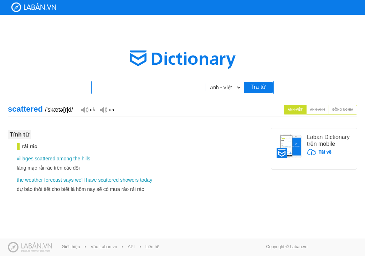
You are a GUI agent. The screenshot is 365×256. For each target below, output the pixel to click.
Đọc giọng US (107, 109)
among (64, 158)
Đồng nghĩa (343, 109)
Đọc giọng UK (88, 109)
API (131, 246)
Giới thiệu (71, 246)
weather (34, 180)
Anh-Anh (317, 109)
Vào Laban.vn (104, 246)
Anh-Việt (295, 109)
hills (86, 158)
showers (129, 180)
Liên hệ (152, 246)
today (146, 180)
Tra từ (258, 87)
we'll (79, 180)
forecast (53, 180)
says (68, 180)
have (91, 180)
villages (25, 158)
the (76, 158)
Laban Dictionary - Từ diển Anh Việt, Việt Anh (33, 7)
